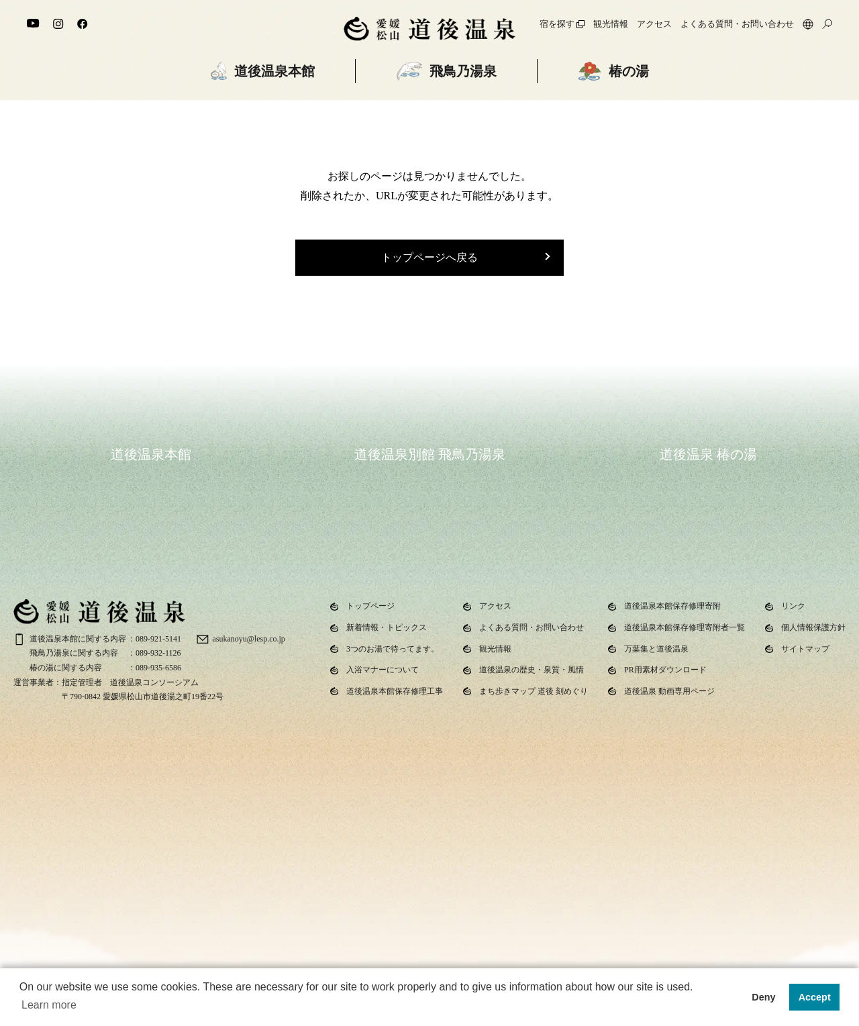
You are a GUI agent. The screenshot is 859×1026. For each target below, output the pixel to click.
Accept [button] (815, 997)
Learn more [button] (49, 1005)
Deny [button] (763, 997)
